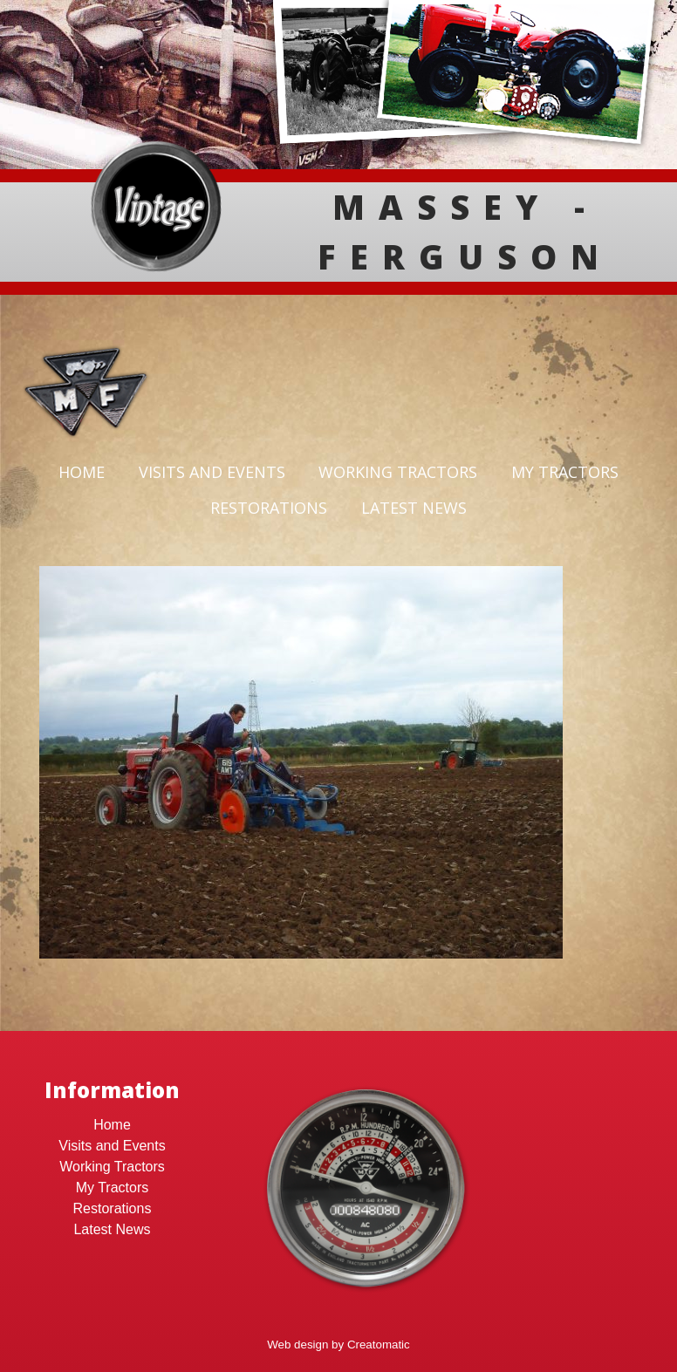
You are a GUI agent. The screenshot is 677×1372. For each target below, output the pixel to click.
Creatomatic (378, 1344)
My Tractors (565, 471)
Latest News (414, 507)
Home (81, 471)
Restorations (268, 507)
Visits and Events (212, 471)
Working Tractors (397, 471)
